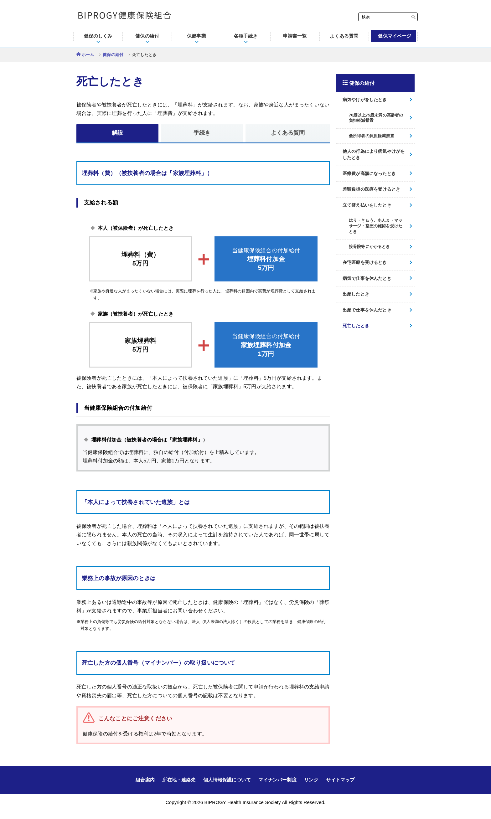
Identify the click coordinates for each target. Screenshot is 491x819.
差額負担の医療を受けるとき (371, 189)
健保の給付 (113, 54)
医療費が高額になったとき (369, 173)
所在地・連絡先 (178, 779)
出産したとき (356, 293)
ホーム (88, 54)
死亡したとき (356, 325)
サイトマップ (340, 779)
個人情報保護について (227, 779)
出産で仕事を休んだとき (367, 309)
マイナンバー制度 (277, 779)
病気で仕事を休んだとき (367, 278)
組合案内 (145, 779)
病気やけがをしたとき (365, 99)
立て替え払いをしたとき (367, 205)
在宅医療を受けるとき (365, 262)
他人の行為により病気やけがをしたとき (374, 154)
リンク (311, 779)
